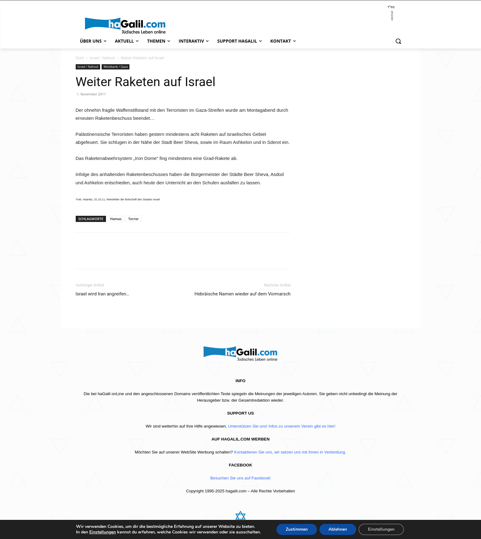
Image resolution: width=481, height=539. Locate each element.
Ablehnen (337, 529)
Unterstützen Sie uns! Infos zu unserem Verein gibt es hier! (281, 426)
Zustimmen (296, 529)
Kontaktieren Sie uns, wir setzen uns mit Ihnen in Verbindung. (290, 452)
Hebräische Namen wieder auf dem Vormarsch (242, 294)
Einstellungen (102, 532)
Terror (133, 218)
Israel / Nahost (102, 58)
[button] (398, 41)
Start (80, 58)
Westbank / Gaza (115, 67)
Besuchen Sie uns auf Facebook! (240, 478)
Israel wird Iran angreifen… (102, 294)
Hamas (115, 218)
